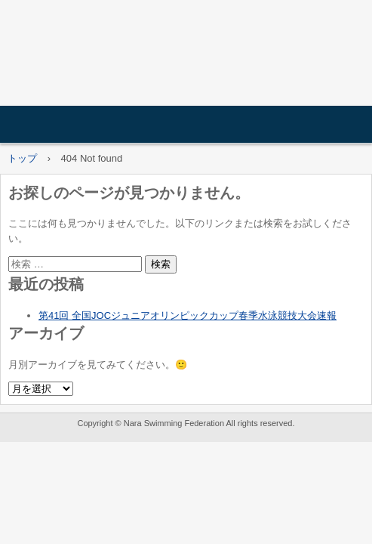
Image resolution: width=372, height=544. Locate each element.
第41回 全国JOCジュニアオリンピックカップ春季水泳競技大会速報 (187, 315)
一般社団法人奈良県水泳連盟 (186, 57)
